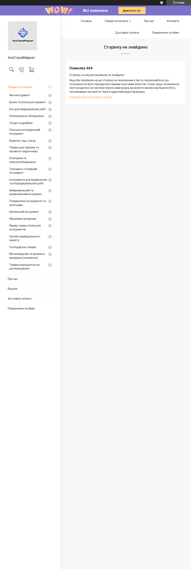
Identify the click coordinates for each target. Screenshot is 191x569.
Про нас (13, 279)
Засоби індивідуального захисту (24, 238)
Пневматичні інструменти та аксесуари (27, 203)
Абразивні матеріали (22, 218)
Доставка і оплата (19, 298)
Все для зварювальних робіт (27, 109)
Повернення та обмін (21, 308)
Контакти (173, 21)
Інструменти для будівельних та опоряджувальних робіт (28, 181)
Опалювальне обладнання (26, 116)
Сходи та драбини (21, 123)
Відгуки (12, 288)
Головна (86, 21)
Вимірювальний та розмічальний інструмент (25, 192)
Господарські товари (22, 247)
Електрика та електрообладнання (22, 160)
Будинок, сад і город (22, 140)
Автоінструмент (19, 95)
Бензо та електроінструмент (27, 102)
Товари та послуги (20, 87)
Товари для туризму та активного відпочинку (24, 149)
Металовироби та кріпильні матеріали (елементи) (27, 255)
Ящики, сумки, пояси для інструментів (25, 227)
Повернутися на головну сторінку (90, 97)
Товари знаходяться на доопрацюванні (24, 266)
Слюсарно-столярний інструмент (23, 170)
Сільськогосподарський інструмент (24, 131)
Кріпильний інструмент (24, 211)
